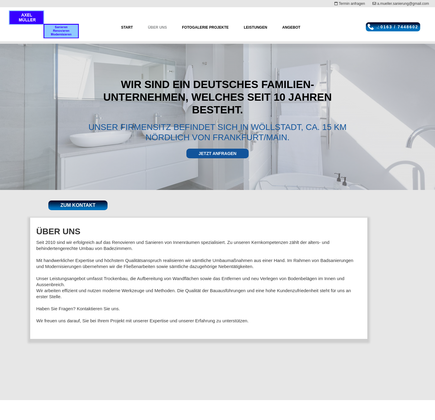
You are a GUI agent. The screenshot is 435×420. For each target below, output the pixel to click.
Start (127, 27)
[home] (44, 24)
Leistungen (255, 27)
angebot (291, 27)
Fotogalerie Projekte (205, 27)
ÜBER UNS (157, 27)
